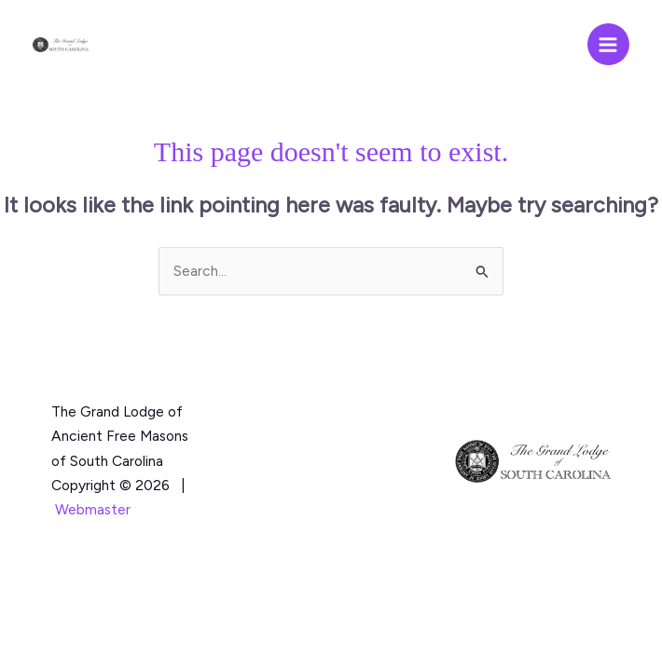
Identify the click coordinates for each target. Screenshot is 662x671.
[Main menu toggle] (608, 44)
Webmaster (93, 509)
